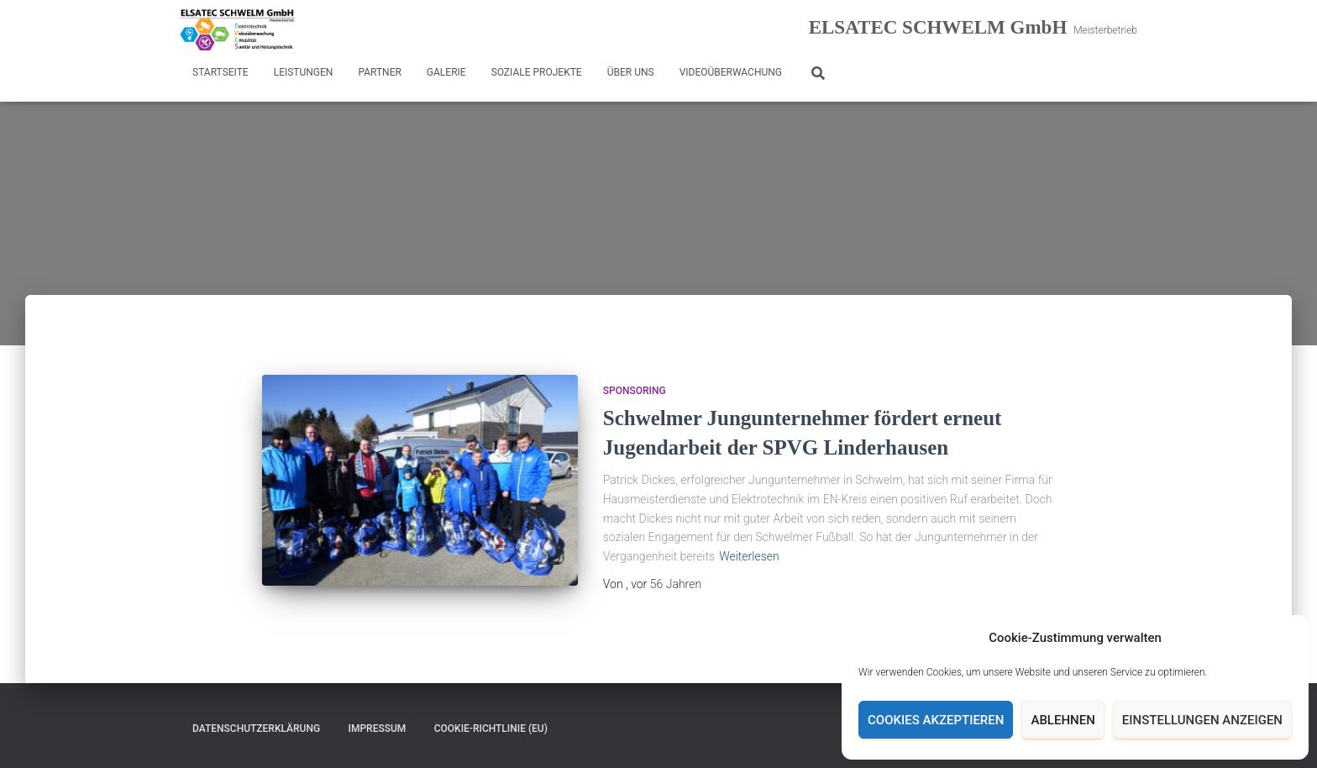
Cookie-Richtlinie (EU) (491, 728)
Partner (379, 72)
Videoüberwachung (730, 72)
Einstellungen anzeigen (1202, 720)
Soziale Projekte (536, 72)
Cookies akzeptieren (936, 720)
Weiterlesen (749, 556)
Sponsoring (634, 391)
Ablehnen (1062, 720)
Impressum (378, 728)
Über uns (630, 72)
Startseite (220, 72)
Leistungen (303, 72)
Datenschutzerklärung (256, 728)
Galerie (446, 72)
